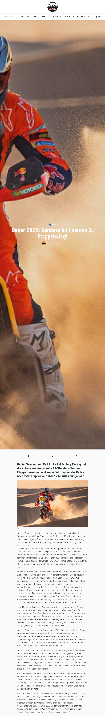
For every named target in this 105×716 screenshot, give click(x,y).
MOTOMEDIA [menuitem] (69, 17)
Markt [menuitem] (36, 17)
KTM (50, 243)
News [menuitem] (21, 17)
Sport (53, 225)
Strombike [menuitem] (57, 17)
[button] (28, 455)
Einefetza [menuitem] (46, 17)
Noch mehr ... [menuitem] (82, 17)
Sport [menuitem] (28, 17)
